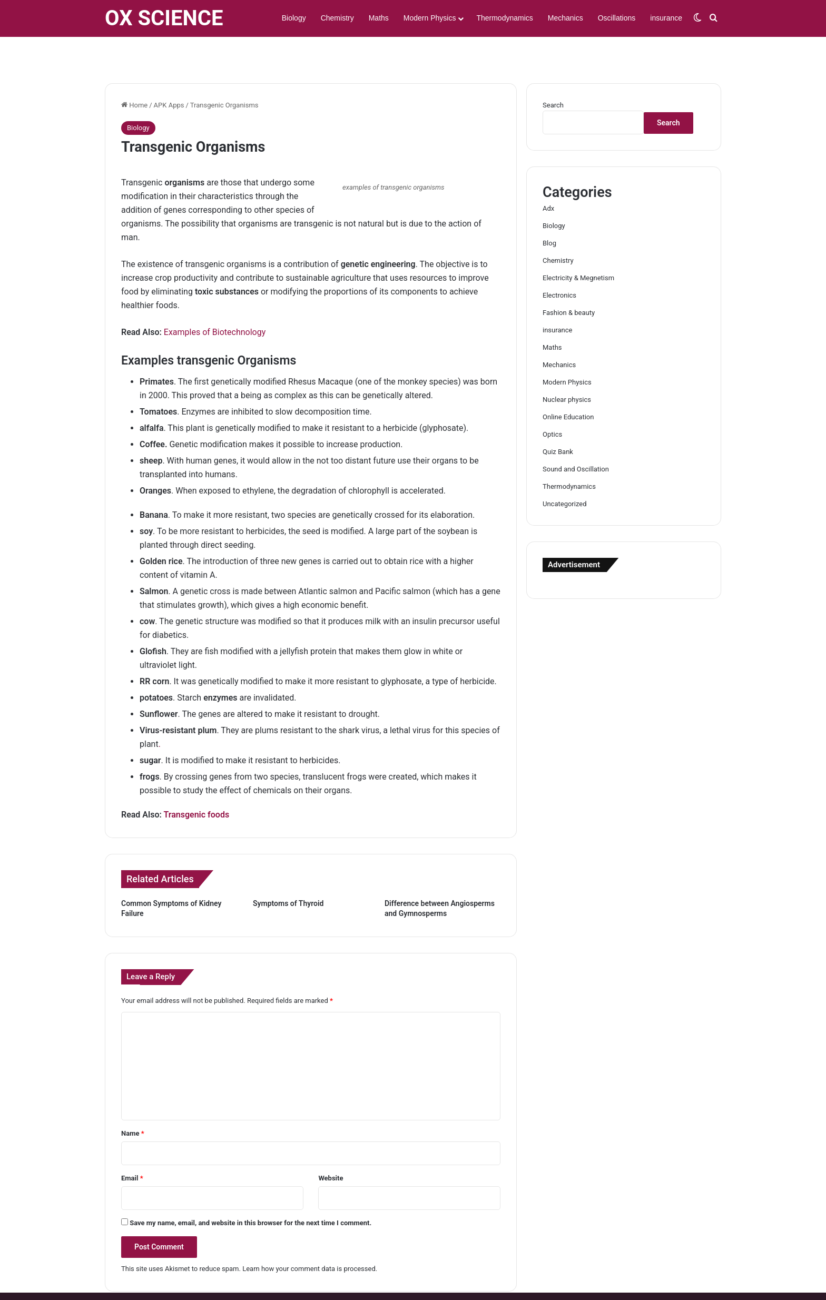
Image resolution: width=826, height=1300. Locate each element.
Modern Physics (430, 18)
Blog (549, 212)
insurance (666, 18)
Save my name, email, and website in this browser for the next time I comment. (250, 1192)
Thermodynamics (504, 18)
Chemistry (337, 18)
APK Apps (169, 74)
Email (132, 1147)
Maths (379, 18)
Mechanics (565, 18)
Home (134, 74)
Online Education (568, 386)
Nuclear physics (567, 369)
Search (553, 74)
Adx (548, 178)
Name (132, 1103)
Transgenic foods (196, 784)
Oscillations (617, 18)
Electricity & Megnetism (578, 247)
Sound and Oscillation (576, 438)
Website (330, 1147)
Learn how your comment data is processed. (309, 1238)
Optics (552, 404)
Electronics (559, 265)
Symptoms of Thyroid (288, 873)
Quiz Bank (558, 421)
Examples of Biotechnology (215, 302)
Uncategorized (564, 473)
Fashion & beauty (569, 282)
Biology (294, 18)
